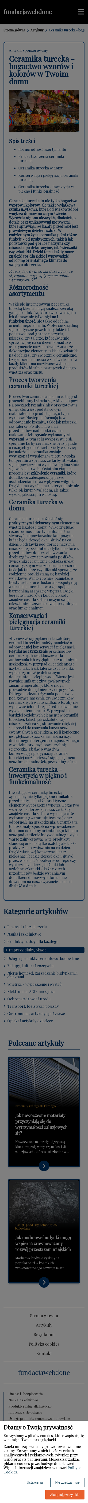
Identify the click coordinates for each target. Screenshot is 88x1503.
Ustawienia (35, 1482)
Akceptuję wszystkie (65, 1495)
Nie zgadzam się (67, 1482)
